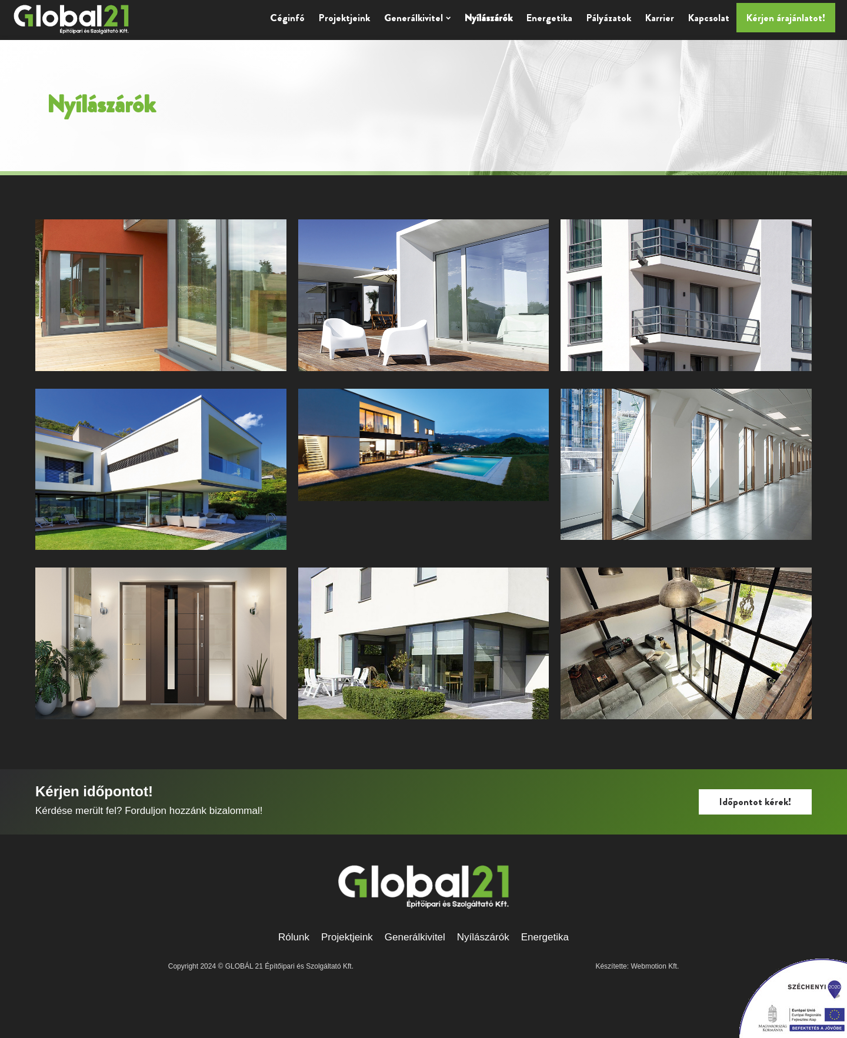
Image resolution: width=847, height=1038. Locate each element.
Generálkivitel (417, 18)
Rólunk (293, 937)
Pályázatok (608, 18)
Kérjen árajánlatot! (785, 18)
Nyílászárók (488, 18)
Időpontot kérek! (755, 802)
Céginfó (287, 18)
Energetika (549, 18)
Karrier (659, 18)
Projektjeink (344, 18)
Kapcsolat (708, 18)
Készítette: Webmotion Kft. (637, 966)
